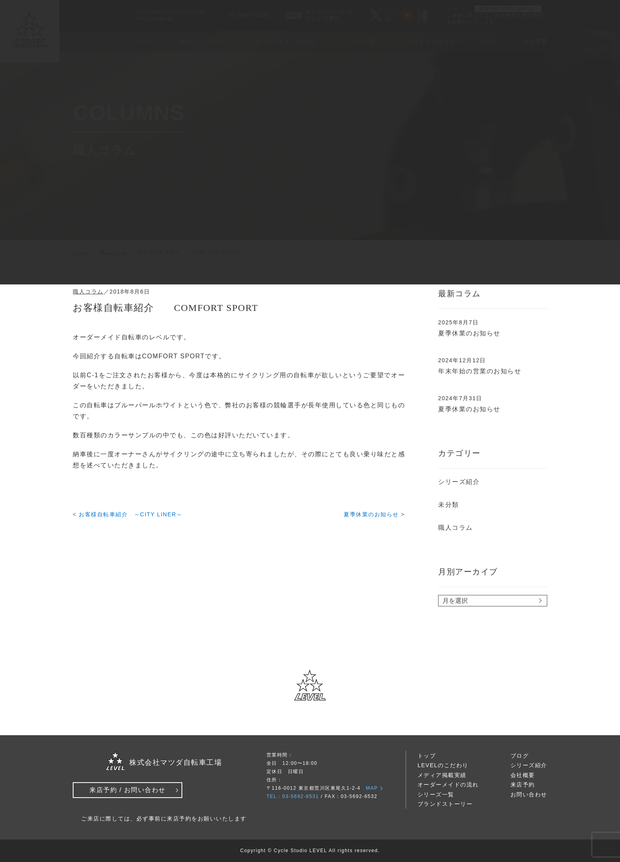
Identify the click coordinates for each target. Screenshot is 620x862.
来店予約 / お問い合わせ (127, 790)
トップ (427, 756)
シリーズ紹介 (459, 481)
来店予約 (522, 784)
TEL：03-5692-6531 (293, 796)
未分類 (448, 504)
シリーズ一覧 (436, 794)
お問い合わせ (528, 794)
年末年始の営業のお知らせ (479, 371)
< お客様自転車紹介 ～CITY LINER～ (127, 514)
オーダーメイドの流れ (448, 784)
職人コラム (88, 291)
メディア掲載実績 (442, 775)
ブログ (519, 756)
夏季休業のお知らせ (469, 333)
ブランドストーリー (445, 804)
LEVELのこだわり (443, 765)
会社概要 (522, 775)
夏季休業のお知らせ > (374, 514)
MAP (372, 788)
